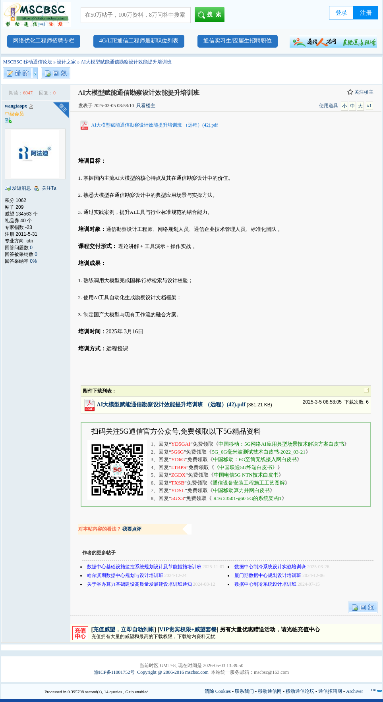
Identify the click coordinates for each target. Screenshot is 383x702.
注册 (366, 13)
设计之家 (66, 62)
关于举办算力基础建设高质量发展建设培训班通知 (139, 584)
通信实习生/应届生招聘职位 (237, 41)
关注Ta (49, 188)
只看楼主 (145, 105)
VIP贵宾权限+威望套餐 (188, 630)
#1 (369, 105)
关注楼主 (360, 92)
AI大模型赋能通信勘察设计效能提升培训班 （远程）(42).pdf (154, 125)
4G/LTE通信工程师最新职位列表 (138, 41)
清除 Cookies (218, 691)
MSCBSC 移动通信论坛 (27, 62)
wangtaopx (16, 106)
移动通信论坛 (300, 691)
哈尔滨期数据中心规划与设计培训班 (125, 575)
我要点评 (131, 529)
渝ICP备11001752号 (114, 672)
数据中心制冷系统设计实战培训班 (270, 566)
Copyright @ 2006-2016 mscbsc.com (173, 672)
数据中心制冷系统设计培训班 (265, 584)
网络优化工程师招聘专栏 (43, 41)
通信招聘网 (330, 691)
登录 (341, 13)
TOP (372, 690)
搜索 (211, 15)
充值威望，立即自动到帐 (123, 630)
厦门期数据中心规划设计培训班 (267, 575)
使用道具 (328, 105)
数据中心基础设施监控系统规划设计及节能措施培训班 (144, 566)
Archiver (354, 691)
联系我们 (244, 691)
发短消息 (21, 188)
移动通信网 (270, 691)
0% (33, 261)
